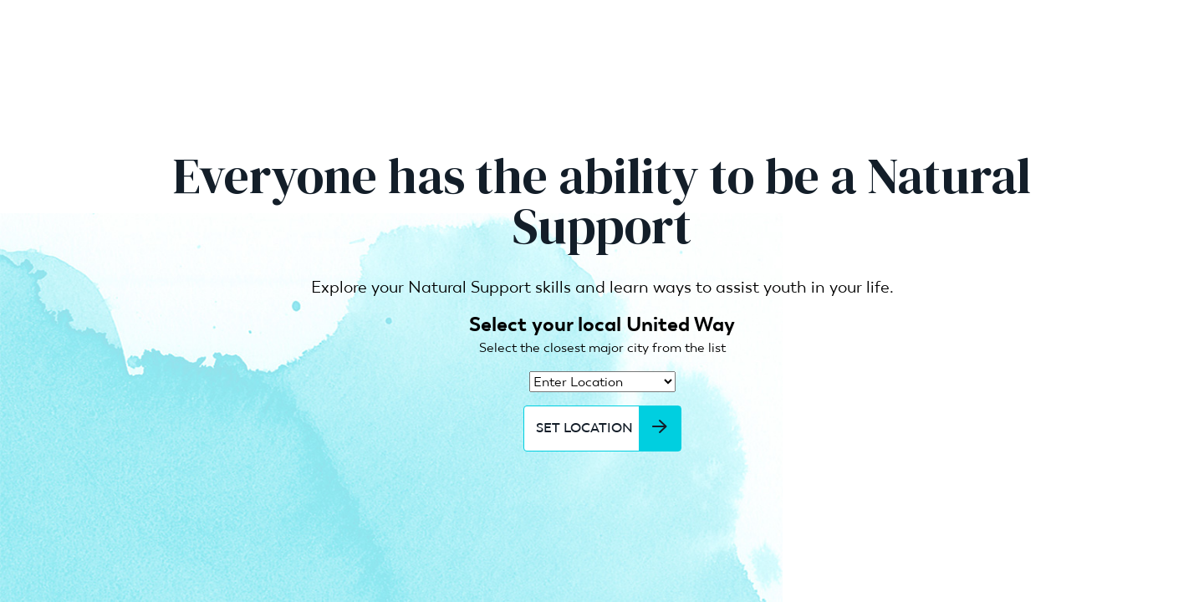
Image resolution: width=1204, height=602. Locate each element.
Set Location (608, 428)
